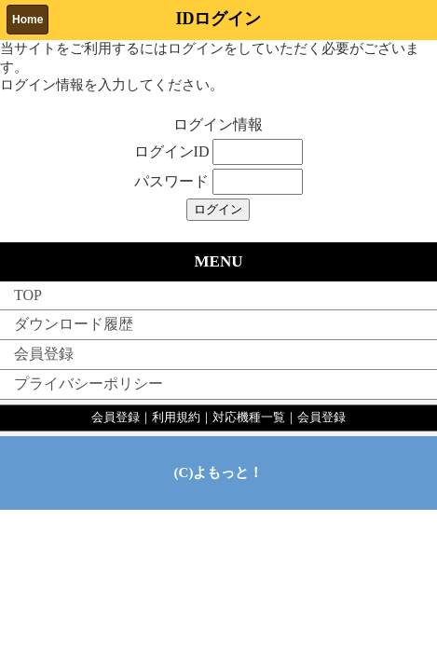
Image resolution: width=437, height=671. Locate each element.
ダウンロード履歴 (73, 324)
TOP (28, 295)
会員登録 (44, 354)
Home (27, 19)
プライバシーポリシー (88, 383)
